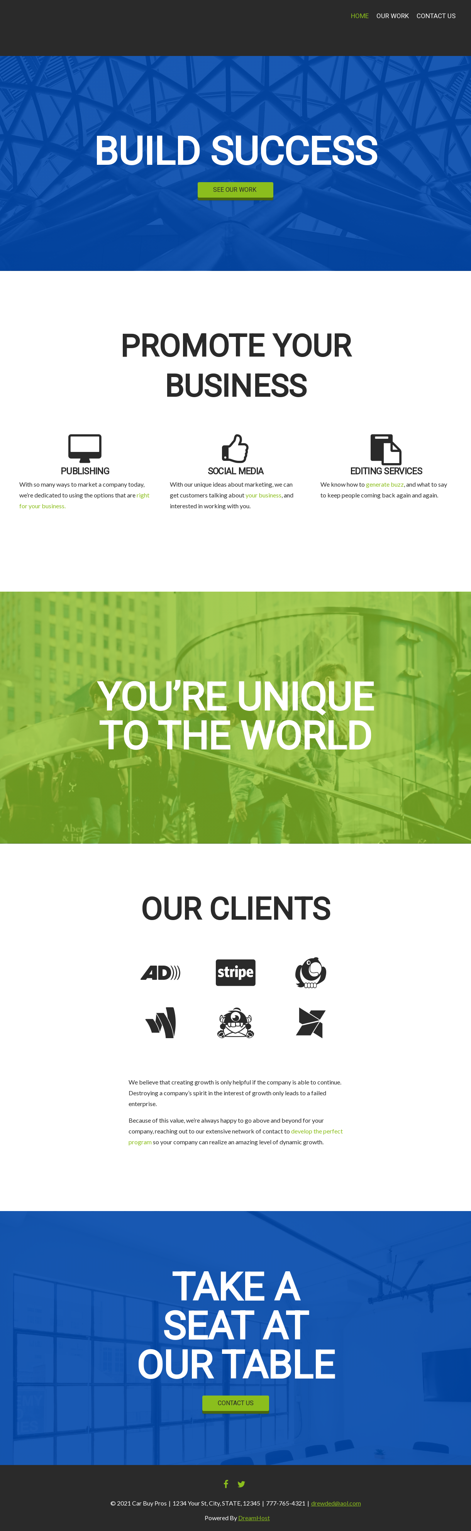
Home (360, 16)
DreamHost (254, 1517)
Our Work (392, 16)
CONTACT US (236, 1403)
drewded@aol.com (336, 1503)
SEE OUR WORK (235, 190)
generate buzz (385, 484)
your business (263, 495)
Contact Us (436, 16)
